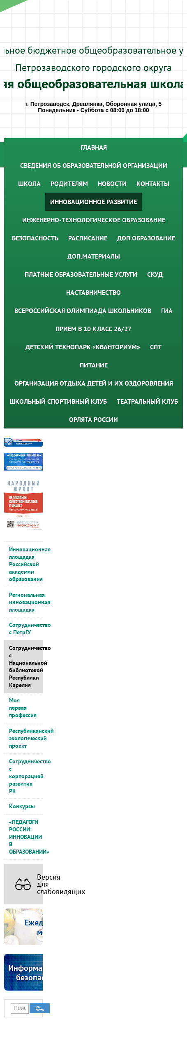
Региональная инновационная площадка (26, 602)
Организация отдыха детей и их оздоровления (93, 383)
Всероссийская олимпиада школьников (82, 310)
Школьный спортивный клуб (58, 401)
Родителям (69, 183)
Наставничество (93, 292)
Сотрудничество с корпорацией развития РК (26, 776)
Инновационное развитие (93, 202)
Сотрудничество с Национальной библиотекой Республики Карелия (26, 666)
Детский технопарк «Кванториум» (82, 347)
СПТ (156, 347)
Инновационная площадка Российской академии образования (26, 564)
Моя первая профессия (23, 708)
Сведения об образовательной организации (93, 165)
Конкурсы (22, 806)
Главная (94, 147)
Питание (94, 365)
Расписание (87, 238)
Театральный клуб (147, 401)
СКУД (155, 274)
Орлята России (93, 419)
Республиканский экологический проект (26, 738)
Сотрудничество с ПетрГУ (26, 628)
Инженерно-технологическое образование (93, 220)
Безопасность (35, 238)
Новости (112, 183)
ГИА (167, 310)
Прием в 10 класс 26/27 (93, 329)
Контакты (152, 183)
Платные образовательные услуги (81, 274)
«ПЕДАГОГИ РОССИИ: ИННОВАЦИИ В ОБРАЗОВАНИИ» (26, 836)
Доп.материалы (93, 256)
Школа (29, 183)
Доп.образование (146, 238)
